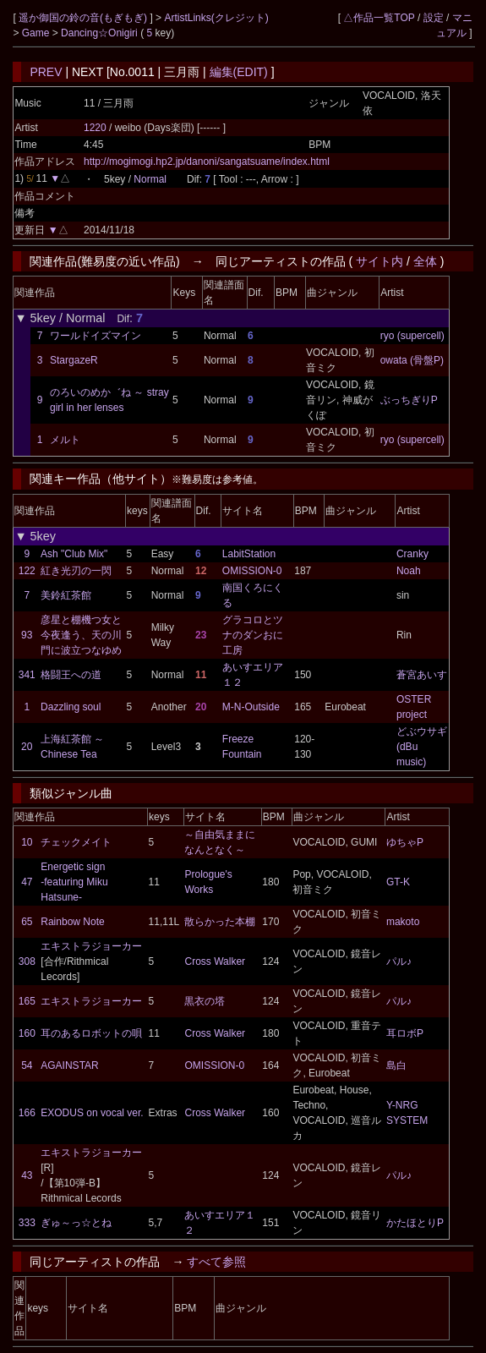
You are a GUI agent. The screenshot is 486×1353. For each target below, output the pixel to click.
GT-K (398, 882)
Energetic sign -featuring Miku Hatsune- (74, 882)
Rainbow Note (72, 922)
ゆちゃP (404, 842)
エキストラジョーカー (91, 946)
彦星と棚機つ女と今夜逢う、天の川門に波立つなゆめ (81, 635)
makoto (402, 922)
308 (27, 961)
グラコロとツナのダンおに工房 (252, 635)
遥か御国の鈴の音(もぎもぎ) (84, 18)
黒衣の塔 (204, 1001)
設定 (433, 18)
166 (27, 1113)
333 (27, 1223)
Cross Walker (214, 961)
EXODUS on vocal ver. (92, 1113)
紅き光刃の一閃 (76, 571)
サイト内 (379, 261)
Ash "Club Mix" (74, 554)
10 (26, 842)
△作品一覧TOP (378, 18)
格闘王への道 (71, 675)
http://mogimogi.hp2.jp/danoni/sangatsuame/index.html (207, 161)
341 (27, 675)
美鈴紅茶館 (66, 595)
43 (26, 1175)
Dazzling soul (71, 707)
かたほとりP (415, 1223)
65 (26, 922)
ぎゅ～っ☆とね (76, 1223)
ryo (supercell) (412, 336)
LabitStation (249, 554)
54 (26, 1065)
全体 (425, 261)
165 (27, 1001)
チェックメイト (76, 842)
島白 (396, 1065)
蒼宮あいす (421, 675)
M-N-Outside (251, 707)
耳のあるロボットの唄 (91, 1033)
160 (27, 1033)
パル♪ (399, 961)
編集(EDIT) (239, 72)
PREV (46, 72)
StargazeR (74, 360)
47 (26, 882)
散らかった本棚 (219, 922)
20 (26, 747)
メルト (65, 440)
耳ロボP (404, 1033)
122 (27, 571)
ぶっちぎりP (409, 400)
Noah (408, 571)
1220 (95, 128)
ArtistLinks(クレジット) (216, 18)
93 (26, 635)
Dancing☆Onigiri (100, 33)
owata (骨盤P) (412, 360)
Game (37, 33)
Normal (150, 179)
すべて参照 (216, 1261)
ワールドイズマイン (95, 336)
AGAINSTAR (69, 1065)
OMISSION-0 (252, 571)
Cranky (412, 554)
